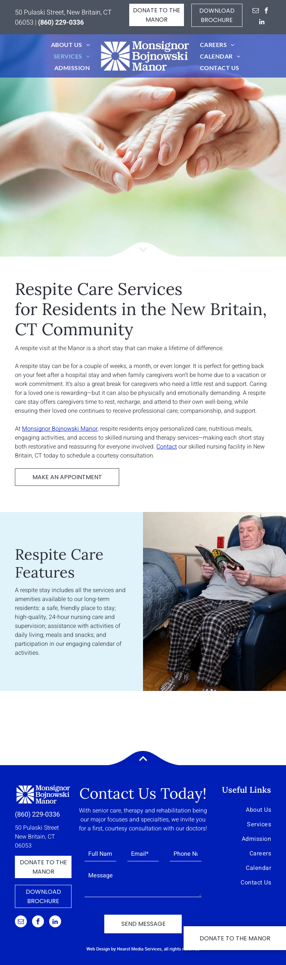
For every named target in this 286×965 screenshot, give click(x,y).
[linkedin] (262, 22)
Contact (166, 446)
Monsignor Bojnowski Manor (60, 428)
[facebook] (266, 11)
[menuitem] (70, 44)
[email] (255, 11)
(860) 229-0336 (37, 815)
